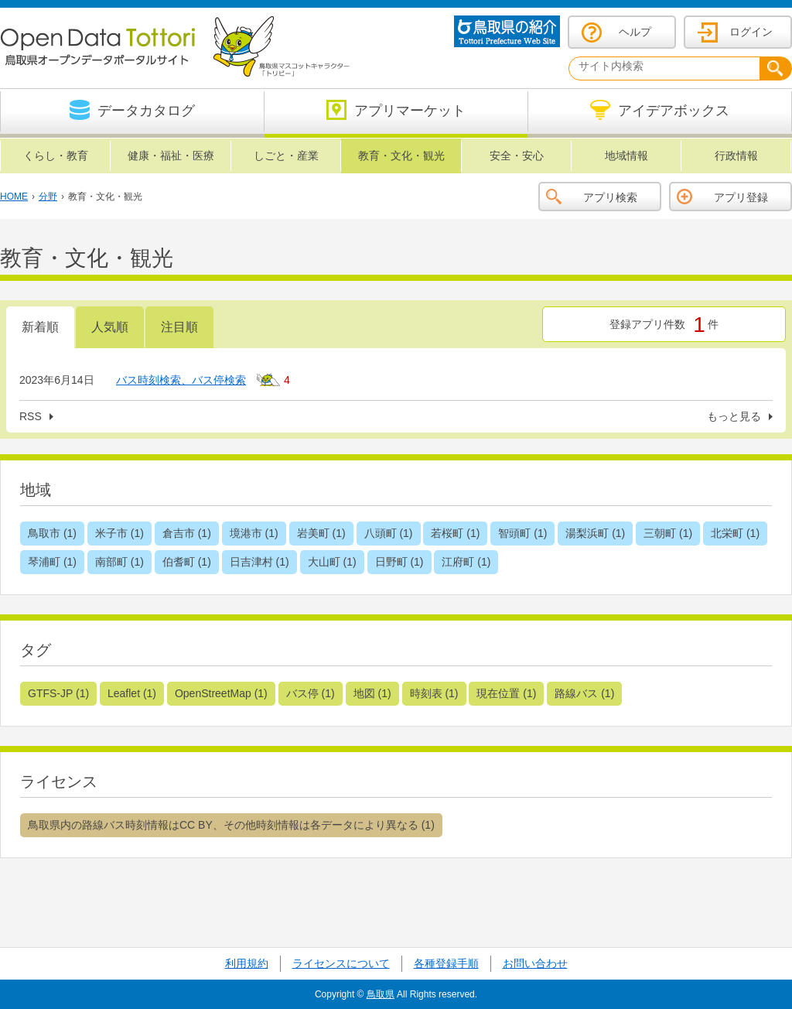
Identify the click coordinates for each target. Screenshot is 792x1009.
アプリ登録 (741, 197)
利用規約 (246, 963)
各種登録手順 (446, 963)
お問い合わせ (535, 963)
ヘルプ (635, 32)
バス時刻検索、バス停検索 (181, 380)
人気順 (109, 326)
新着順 (40, 326)
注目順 (179, 326)
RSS (30, 416)
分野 (48, 196)
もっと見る (734, 416)
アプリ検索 (610, 197)
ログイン (751, 32)
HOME (14, 196)
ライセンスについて (341, 963)
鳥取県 (380, 994)
